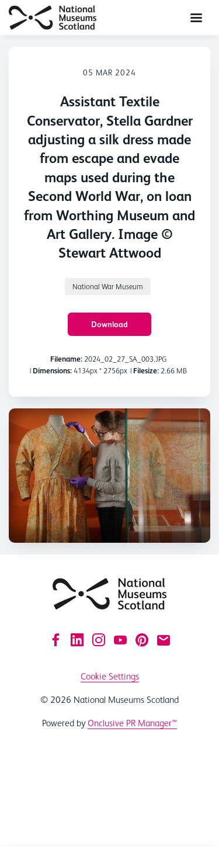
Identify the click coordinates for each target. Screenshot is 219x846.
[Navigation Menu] (196, 17)
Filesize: (146, 370)
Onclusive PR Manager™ (132, 723)
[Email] (163, 639)
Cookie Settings (110, 676)
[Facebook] (55, 639)
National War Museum (107, 286)
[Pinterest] (141, 639)
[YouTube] (120, 639)
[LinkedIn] (77, 639)
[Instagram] (98, 639)
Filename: (66, 359)
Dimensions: (52, 370)
